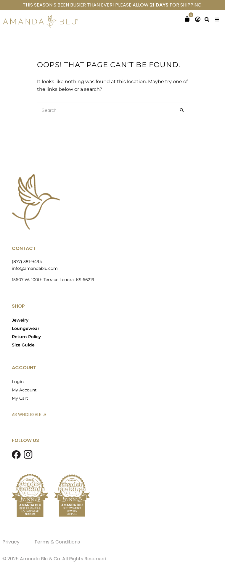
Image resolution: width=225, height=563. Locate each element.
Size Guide (23, 345)
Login (18, 381)
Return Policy (26, 336)
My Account (24, 390)
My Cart (20, 398)
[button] (217, 19)
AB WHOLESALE (29, 414)
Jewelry (20, 320)
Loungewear (25, 328)
